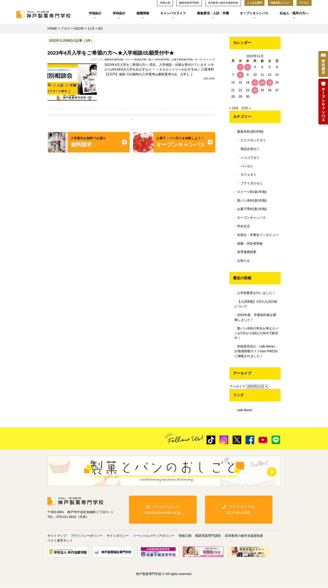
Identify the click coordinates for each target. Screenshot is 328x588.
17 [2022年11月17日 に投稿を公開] (255, 82)
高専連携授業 (246, 252)
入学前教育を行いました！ (256, 293)
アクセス (304, 2)
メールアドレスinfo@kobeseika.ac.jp (163, 510)
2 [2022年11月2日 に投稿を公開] (248, 67)
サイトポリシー (118, 536)
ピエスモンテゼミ (253, 140)
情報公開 (185, 536)
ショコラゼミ (250, 157)
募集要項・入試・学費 (213, 13)
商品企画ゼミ (250, 149)
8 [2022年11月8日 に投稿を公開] (240, 75)
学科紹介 (119, 13)
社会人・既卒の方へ (294, 13)
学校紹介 (95, 13)
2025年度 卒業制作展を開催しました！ (255, 317)
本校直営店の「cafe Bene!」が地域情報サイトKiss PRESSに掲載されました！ (256, 351)
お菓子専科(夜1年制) (182, 59)
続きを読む (209, 78)
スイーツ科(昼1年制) (136, 59)
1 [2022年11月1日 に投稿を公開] (240, 67)
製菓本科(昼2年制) (114, 59)
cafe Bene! (244, 410)
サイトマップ (57, 536)
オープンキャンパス (254, 13)
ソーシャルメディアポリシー (153, 536)
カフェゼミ (248, 174)
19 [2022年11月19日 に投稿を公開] (270, 82)
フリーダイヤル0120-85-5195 (238, 510)
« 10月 (234, 108)
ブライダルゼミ (252, 183)
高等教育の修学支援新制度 (244, 536)
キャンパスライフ (173, 13)
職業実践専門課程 (208, 536)
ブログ (65, 28)
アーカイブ (237, 386)
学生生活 (243, 226)
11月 (91, 28)
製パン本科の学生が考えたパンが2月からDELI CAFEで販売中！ (256, 333)
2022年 (79, 28)
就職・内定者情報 (250, 243)
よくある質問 (254, 2)
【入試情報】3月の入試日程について (255, 304)
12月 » (246, 108)
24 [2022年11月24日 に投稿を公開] (255, 90)
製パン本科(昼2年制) (159, 59)
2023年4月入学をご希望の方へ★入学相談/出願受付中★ (110, 53)
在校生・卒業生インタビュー (258, 235)
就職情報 (142, 13)
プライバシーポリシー (86, 536)
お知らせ (243, 260)
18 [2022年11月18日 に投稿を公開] (262, 82)
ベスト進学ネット (60, 541)
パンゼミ (247, 166)
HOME (52, 28)
